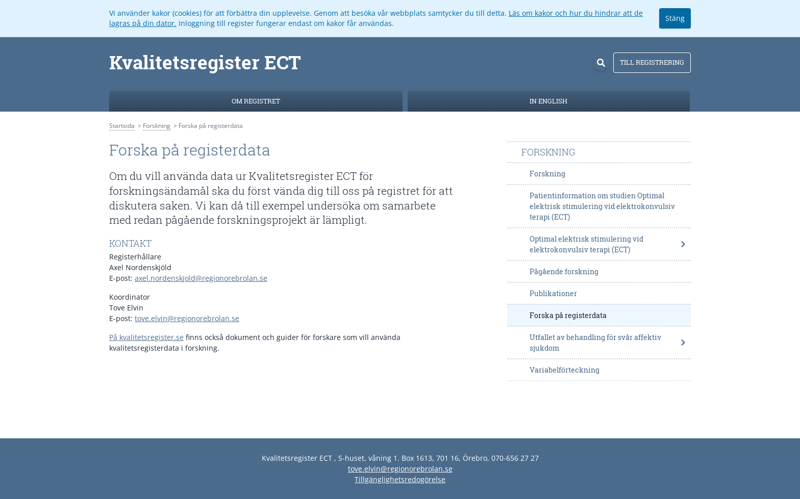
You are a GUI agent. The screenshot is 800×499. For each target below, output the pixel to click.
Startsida (122, 125)
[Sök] (601, 63)
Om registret (256, 101)
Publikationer (553, 293)
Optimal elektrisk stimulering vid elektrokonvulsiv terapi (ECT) (608, 244)
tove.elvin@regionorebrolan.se (187, 318)
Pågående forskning (564, 271)
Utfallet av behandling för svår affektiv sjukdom (608, 342)
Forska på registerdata (568, 315)
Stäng (675, 18)
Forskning (156, 125)
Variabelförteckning (564, 370)
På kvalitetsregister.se (146, 337)
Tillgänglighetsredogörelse (400, 479)
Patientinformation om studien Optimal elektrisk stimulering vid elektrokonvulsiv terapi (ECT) (602, 206)
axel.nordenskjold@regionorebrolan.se (201, 278)
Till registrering (652, 62)
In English (548, 101)
